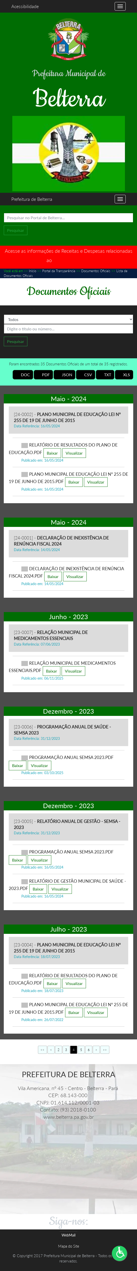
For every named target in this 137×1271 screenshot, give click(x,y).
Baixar (52, 453)
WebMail (68, 1235)
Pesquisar (15, 230)
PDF (43, 374)
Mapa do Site (68, 1246)
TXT (105, 374)
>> (105, 1050)
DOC (23, 374)
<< (42, 1050)
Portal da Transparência (58, 271)
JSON (64, 374)
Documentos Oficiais (95, 271)
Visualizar (74, 453)
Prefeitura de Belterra (31, 199)
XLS (124, 374)
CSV (85, 374)
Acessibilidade (25, 6)
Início (32, 271)
